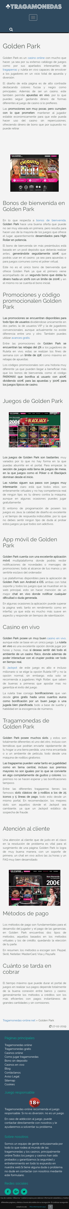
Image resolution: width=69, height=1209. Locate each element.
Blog (7, 1068)
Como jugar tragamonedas (21, 1056)
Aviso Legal (12, 1076)
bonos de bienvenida (51, 220)
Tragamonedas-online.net (19, 1020)
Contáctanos (13, 1072)
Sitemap (10, 1080)
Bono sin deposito (16, 1060)
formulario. (17, 1175)
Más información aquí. (38, 1207)
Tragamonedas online (18, 1045)
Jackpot (12, 667)
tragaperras (10, 69)
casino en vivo (56, 638)
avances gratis (21, 337)
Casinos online (14, 1053)
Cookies (10, 1084)
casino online (36, 58)
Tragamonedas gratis (18, 1049)
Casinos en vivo (14, 1064)
